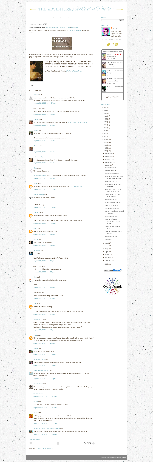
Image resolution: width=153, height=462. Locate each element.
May (106, 249)
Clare (35, 335)
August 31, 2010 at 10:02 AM (44, 207)
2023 (105, 113)
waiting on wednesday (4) (113, 173)
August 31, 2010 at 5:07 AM (44, 152)
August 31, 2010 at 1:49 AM (44, 114)
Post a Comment (34, 439)
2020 (105, 122)
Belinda (35, 130)
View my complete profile (111, 39)
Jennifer (36, 95)
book (47, 27)
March (107, 254)
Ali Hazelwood (111, 89)
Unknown (36, 212)
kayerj (35, 228)
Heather (36, 119)
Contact (77, 18)
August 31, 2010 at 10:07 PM (44, 354)
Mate (108, 87)
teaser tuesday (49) (111, 216)
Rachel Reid (111, 75)
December (108, 153)
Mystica (35, 146)
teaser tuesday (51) (111, 181)
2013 (105, 142)
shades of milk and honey (64, 27)
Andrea (35, 239)
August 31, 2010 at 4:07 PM (44, 245)
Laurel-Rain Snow (39, 359)
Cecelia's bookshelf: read (112, 52)
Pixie (35, 277)
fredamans (36, 250)
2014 (105, 139)
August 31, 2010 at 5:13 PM (44, 314)
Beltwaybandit (37, 319)
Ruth (35, 304)
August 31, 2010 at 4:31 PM (44, 272)
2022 (105, 116)
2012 (105, 145)
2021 (105, 119)
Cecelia (115, 28)
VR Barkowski (37, 384)
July (106, 243)
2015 (105, 136)
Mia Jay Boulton (111, 83)
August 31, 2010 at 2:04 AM (44, 125)
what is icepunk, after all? (113, 202)
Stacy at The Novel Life (40, 370)
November (108, 156)
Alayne (35, 183)
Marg (35, 168)
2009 (105, 264)
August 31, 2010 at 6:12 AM (44, 178)
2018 (105, 128)
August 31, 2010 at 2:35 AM (44, 141)
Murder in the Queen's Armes (77, 122)
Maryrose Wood (111, 67)
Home (44, 18)
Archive (60, 18)
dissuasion (108, 239)
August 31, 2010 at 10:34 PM (44, 365)
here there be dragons (112, 208)
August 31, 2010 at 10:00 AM (44, 189)
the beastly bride (110, 170)
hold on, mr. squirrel (111, 205)
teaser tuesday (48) (111, 236)
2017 (105, 130)
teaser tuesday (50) (111, 199)
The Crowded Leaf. (76, 186)
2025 (105, 107)
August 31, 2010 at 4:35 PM (44, 287)
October (108, 159)
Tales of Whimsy (38, 194)
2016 (105, 133)
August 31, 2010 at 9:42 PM (44, 343)
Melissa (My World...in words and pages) (46, 428)
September (109, 162)
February (108, 257)
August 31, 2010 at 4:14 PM (44, 261)
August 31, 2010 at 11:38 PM (44, 379)
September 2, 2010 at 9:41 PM (45, 434)
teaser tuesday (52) (38, 24)
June (107, 246)
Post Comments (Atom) (45, 448)
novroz (35, 402)
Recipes (68, 18)
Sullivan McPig (38, 157)
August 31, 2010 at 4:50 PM (44, 298)
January (108, 260)
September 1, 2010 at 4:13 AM (45, 408)
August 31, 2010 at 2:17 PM (44, 234)
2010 (105, 151)
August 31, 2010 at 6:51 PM (44, 330)
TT (42, 205)
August (107, 165)
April (107, 252)
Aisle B (35, 413)
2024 (105, 110)
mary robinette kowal (53, 27)
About (52, 18)
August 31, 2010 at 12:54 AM (44, 103)
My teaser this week (39, 175)
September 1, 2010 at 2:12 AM (45, 396)
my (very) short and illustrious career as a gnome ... (112, 221)
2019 (105, 125)
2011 (105, 148)
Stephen (36, 348)
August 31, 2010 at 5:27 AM (44, 163)
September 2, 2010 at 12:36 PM (45, 423)
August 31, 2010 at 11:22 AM (44, 223)
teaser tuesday (74, 27)
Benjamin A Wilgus (112, 58)
